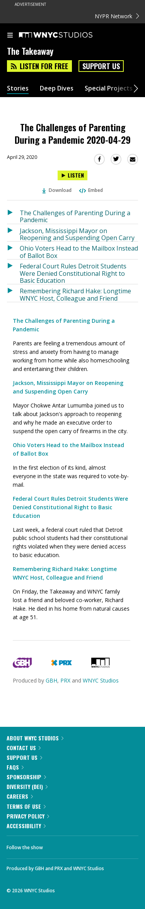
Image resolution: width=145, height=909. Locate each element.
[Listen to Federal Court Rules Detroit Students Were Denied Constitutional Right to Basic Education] (13, 271)
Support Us (101, 66)
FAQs (15, 767)
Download (57, 190)
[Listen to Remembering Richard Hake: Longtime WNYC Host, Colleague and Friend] (13, 293)
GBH (51, 680)
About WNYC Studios (35, 738)
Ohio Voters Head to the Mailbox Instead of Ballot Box (79, 251)
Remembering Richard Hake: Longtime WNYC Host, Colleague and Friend (75, 294)
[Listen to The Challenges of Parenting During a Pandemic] (13, 215)
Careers (20, 796)
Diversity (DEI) (27, 786)
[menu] (10, 35)
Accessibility (26, 826)
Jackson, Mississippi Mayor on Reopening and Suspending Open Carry (77, 234)
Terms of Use (26, 806)
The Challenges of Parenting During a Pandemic (75, 216)
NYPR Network (117, 16)
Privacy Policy (28, 816)
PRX (65, 680)
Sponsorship (26, 777)
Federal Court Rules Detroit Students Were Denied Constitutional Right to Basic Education (73, 273)
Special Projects (109, 88)
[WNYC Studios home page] (65, 35)
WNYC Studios (101, 680)
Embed (90, 190)
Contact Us (24, 748)
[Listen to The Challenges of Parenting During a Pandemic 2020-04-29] (72, 175)
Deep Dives (56, 88)
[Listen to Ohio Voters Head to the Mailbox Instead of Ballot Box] (13, 250)
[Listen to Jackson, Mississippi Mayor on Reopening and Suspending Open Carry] (13, 233)
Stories (18, 88)
